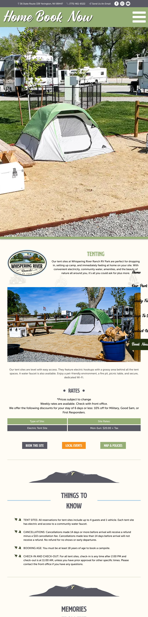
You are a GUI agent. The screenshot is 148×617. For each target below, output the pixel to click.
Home (17, 17)
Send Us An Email (100, 3)
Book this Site (35, 445)
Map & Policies (113, 445)
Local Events (74, 445)
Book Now (63, 17)
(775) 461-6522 (76, 3)
